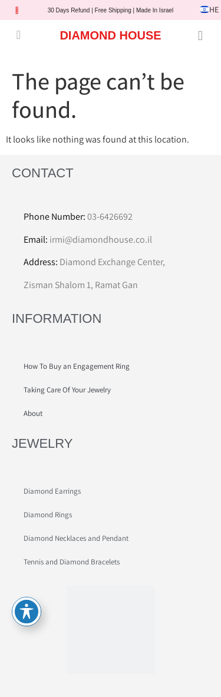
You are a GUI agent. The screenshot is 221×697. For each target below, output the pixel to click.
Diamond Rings (48, 515)
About (33, 413)
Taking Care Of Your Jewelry (67, 390)
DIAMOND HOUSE (110, 35)
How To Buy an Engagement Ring (77, 366)
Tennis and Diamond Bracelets (72, 562)
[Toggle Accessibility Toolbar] (26, 611)
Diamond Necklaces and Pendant (76, 538)
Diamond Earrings (52, 491)
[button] (19, 35)
